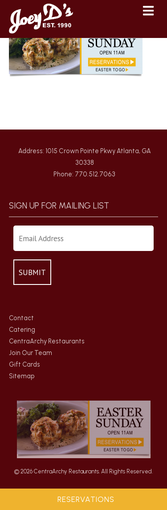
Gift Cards (24, 364)
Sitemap (22, 376)
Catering (22, 330)
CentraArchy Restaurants (47, 341)
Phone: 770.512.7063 (84, 174)
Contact (21, 318)
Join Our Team (30, 353)
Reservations (85, 499)
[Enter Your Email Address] (83, 238)
